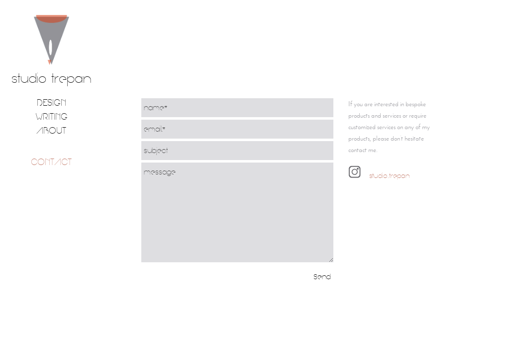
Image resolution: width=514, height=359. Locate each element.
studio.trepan (388, 176)
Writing (51, 116)
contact (51, 162)
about (51, 130)
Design (51, 102)
